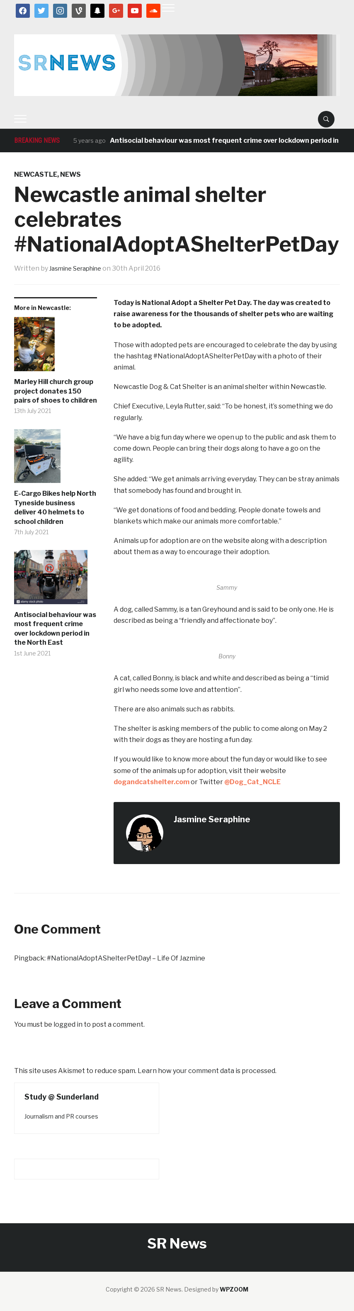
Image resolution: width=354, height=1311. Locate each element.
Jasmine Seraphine (79, 268)
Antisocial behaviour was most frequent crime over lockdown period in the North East (55, 628)
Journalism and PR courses (61, 1116)
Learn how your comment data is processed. (207, 1071)
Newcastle (35, 174)
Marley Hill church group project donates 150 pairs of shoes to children (55, 391)
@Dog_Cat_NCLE (252, 782)
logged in (67, 1024)
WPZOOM (234, 1289)
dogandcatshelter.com (151, 782)
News (70, 174)
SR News (177, 1243)
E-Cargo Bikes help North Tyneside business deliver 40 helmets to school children (55, 507)
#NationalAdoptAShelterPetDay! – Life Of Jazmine (126, 958)
